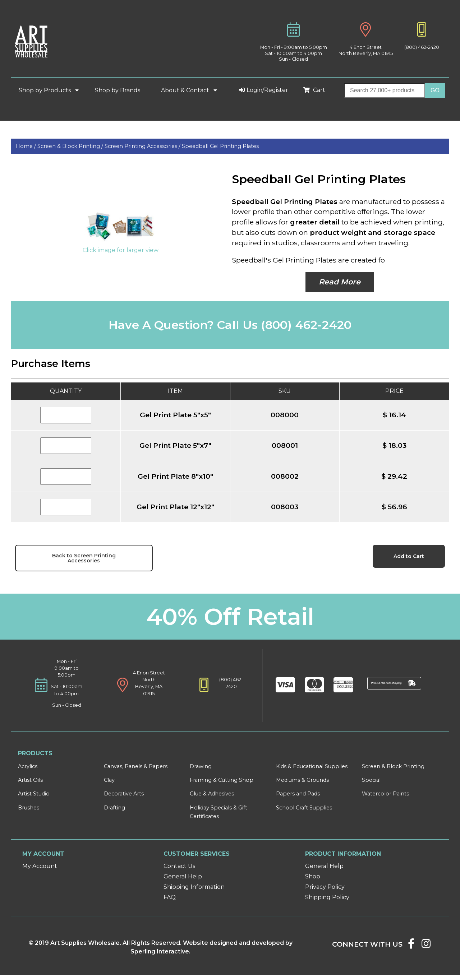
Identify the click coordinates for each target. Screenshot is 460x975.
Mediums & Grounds (302, 780)
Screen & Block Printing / (71, 146)
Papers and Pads (298, 793)
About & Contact (190, 90)
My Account (39, 866)
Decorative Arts (124, 793)
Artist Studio (34, 793)
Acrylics (27, 766)
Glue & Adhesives (212, 793)
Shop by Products (50, 90)
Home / (26, 146)
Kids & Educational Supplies (312, 766)
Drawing (201, 766)
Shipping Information (194, 886)
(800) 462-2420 (421, 47)
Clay (109, 780)
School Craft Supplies (304, 807)
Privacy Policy (325, 886)
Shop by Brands (120, 90)
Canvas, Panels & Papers (135, 766)
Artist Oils (30, 780)
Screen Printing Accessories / (143, 146)
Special (371, 780)
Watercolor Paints (385, 793)
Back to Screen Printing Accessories (84, 558)
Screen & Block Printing (393, 766)
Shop (312, 876)
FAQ (170, 897)
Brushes (28, 807)
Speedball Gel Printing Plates (220, 146)
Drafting (114, 807)
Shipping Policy (327, 897)
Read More (339, 281)
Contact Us (179, 866)
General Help (183, 876)
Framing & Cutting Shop (221, 780)
